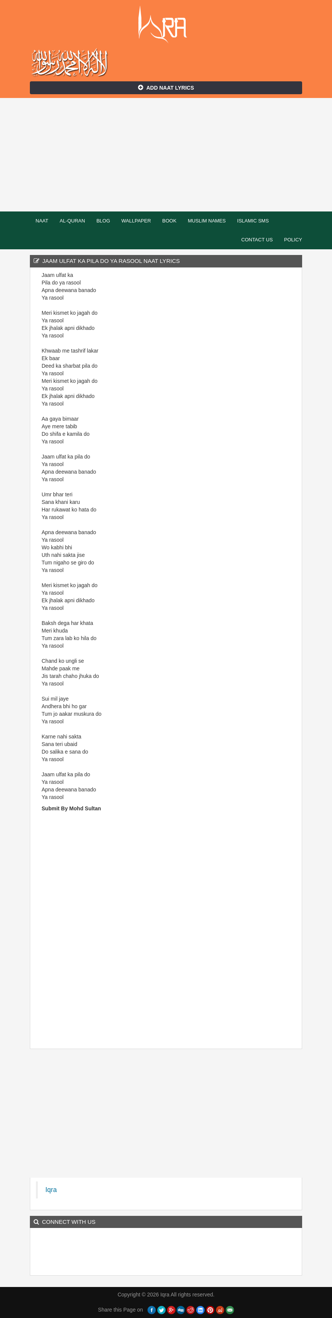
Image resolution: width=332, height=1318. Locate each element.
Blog (103, 221)
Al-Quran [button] (72, 221)
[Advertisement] (166, 155)
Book (169, 221)
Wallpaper (136, 221)
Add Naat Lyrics (166, 88)
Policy (293, 239)
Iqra (166, 25)
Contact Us (257, 239)
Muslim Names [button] (207, 221)
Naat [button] (42, 221)
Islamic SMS (253, 221)
